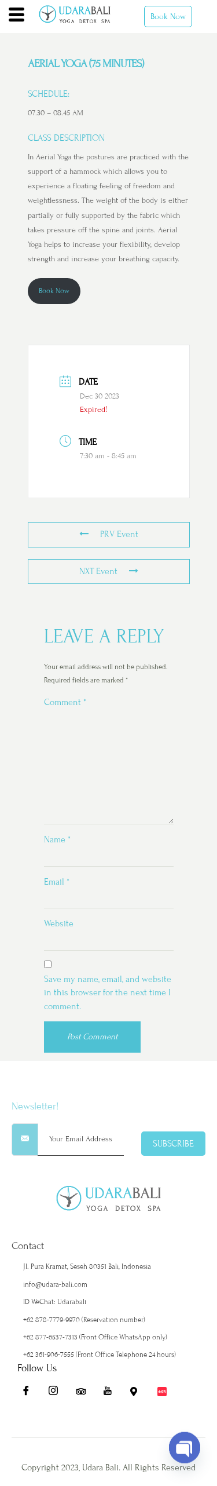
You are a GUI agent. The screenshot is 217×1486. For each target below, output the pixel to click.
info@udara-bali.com (55, 1284)
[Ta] (84, 1394)
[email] (81, 1139)
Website (58, 923)
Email (56, 882)
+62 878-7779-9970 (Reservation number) (84, 1319)
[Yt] (111, 1394)
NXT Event (108, 571)
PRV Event (108, 534)
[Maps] (139, 1394)
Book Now (168, 16)
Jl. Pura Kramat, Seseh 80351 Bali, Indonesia (87, 1266)
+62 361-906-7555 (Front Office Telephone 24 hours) (99, 1354)
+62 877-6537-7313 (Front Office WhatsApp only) (95, 1337)
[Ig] (57, 1394)
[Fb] (30, 1394)
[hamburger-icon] (16, 16)
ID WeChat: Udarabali (54, 1301)
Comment (65, 702)
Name (57, 839)
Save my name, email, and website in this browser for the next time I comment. (107, 993)
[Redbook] (166, 1394)
